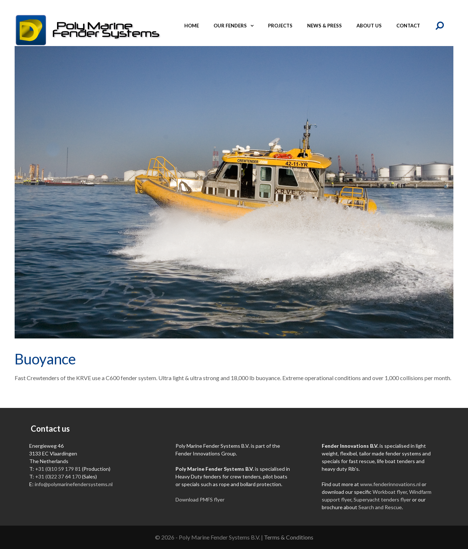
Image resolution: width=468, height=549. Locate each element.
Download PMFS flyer (200, 499)
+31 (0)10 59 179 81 (58, 469)
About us (369, 26)
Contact (408, 26)
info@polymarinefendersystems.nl (74, 484)
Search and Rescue (380, 507)
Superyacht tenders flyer (382, 499)
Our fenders (237, 26)
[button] (254, 26)
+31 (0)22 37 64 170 (58, 476)
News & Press (324, 26)
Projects (280, 26)
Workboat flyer (390, 492)
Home (191, 26)
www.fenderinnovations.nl (390, 484)
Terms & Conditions (288, 537)
